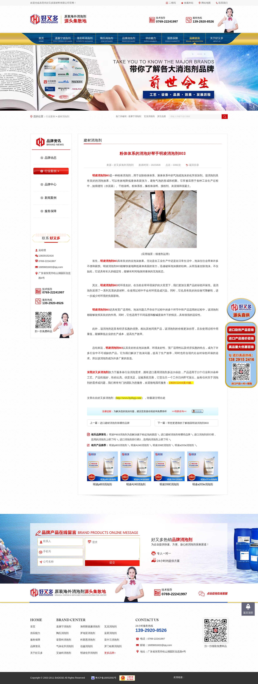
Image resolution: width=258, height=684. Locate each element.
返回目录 (194, 165)
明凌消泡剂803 (101, 175)
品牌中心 (50, 184)
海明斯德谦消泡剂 (90, 626)
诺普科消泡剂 (63, 639)
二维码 (172, 2)
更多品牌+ (110, 652)
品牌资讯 (35, 646)
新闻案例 (50, 197)
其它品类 (161, 116)
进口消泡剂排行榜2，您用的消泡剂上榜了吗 (144, 439)
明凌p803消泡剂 (118, 445)
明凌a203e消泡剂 (184, 445)
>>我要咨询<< (179, 411)
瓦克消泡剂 (149, 116)
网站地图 (206, 2)
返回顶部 (248, 612)
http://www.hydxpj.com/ (129, 398)
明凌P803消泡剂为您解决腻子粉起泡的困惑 (133, 434)
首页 (32, 626)
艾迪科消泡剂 (63, 652)
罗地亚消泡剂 (87, 633)
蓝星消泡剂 (110, 633)
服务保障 (50, 211)
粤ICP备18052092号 (105, 677)
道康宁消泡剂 (134, 116)
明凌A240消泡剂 (140, 445)
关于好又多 (36, 652)
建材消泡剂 (63, 116)
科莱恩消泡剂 (87, 639)
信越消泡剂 (86, 646)
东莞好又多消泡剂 (97, 372)
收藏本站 (188, 2)
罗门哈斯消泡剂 (113, 646)
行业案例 (50, 116)
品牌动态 (50, 157)
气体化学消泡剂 (65, 646)
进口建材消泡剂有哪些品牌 (114, 423)
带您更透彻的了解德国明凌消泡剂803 (188, 423)
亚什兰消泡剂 (111, 639)
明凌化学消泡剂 (89, 652)
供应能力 (35, 633)
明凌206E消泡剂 (162, 445)
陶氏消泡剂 (62, 633)
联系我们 (223, 2)
